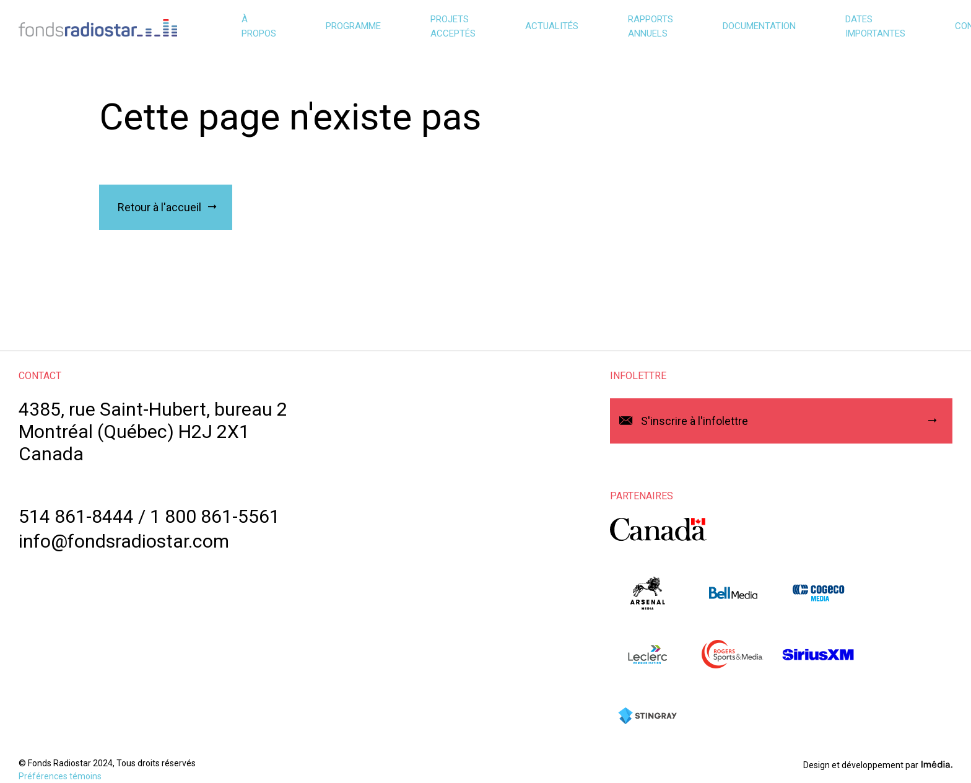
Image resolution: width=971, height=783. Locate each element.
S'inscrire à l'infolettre (694, 420)
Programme (353, 26)
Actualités (551, 26)
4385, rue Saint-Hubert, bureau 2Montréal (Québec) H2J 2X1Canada (153, 431)
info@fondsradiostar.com (124, 541)
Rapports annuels (650, 26)
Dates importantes (875, 26)
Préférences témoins (60, 776)
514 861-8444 (76, 516)
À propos (259, 26)
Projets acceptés (453, 26)
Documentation (759, 26)
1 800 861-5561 (215, 516)
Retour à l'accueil (159, 207)
